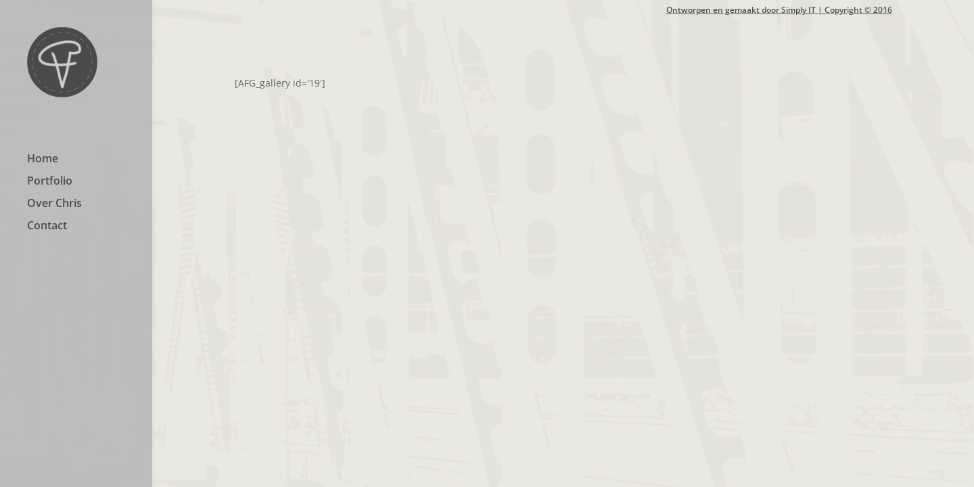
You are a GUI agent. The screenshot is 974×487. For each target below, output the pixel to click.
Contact (47, 227)
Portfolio (49, 182)
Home (42, 160)
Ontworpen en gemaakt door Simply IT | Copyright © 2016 (779, 11)
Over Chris (54, 204)
